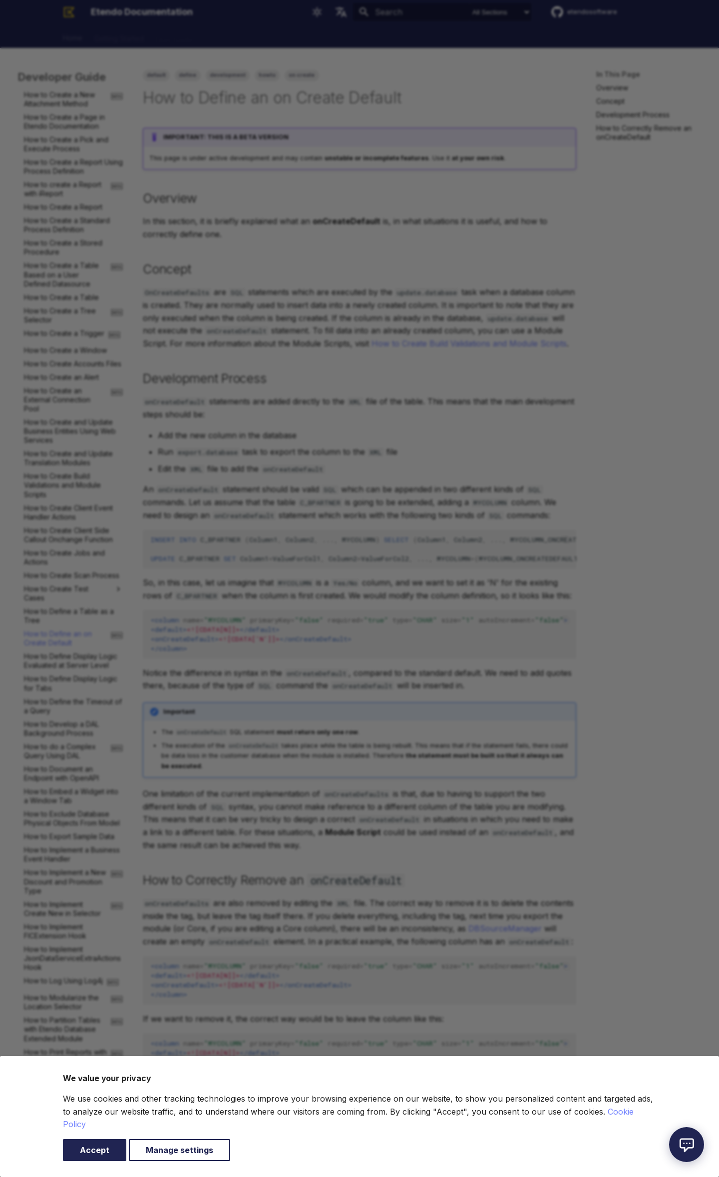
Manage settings (179, 1150)
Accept (94, 1150)
